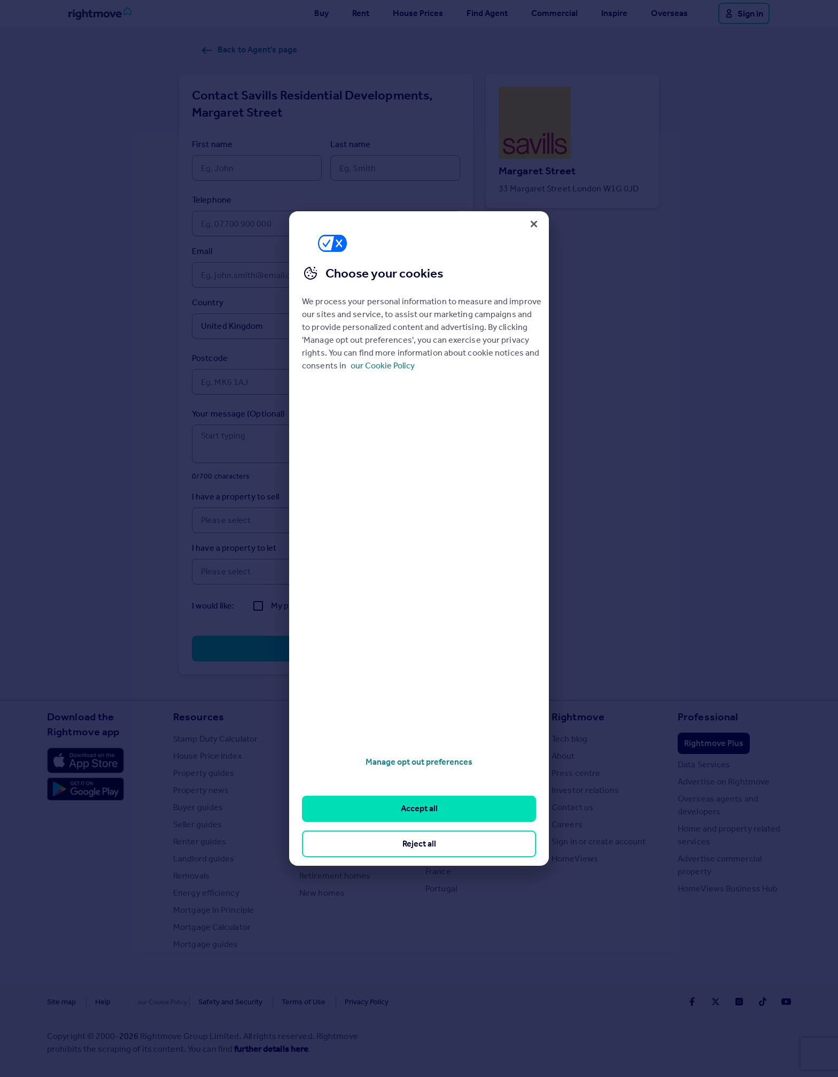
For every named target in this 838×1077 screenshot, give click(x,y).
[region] (419, 538)
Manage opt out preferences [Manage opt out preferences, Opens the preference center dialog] (419, 762)
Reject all (419, 843)
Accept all (419, 808)
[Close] (534, 224)
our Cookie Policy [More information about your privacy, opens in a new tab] (383, 365)
